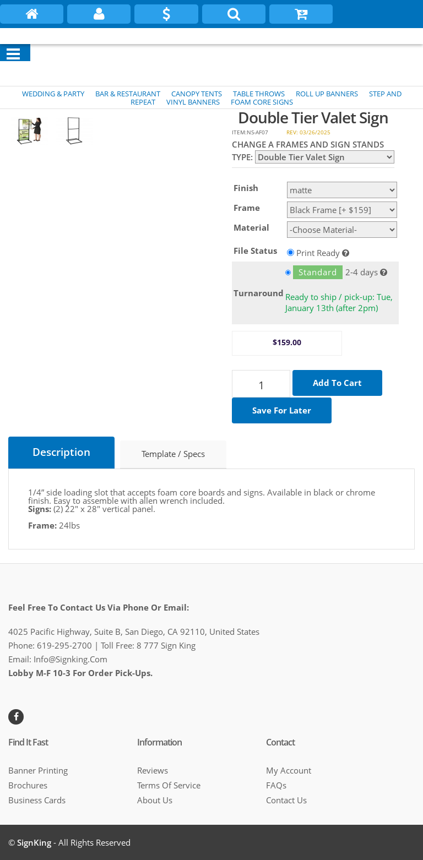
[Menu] (13, 54)
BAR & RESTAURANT (127, 94)
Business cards (37, 799)
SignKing (34, 842)
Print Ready (318, 252)
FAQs (276, 785)
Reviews (152, 770)
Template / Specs (173, 454)
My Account (288, 770)
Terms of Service (168, 785)
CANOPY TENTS (196, 94)
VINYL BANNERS (193, 102)
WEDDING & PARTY (53, 94)
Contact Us (286, 799)
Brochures (27, 785)
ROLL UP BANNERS (327, 94)
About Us (154, 799)
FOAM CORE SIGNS (262, 102)
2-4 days (331, 272)
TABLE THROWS (259, 94)
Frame (247, 207)
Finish (246, 187)
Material (251, 227)
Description (61, 453)
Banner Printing (38, 770)
